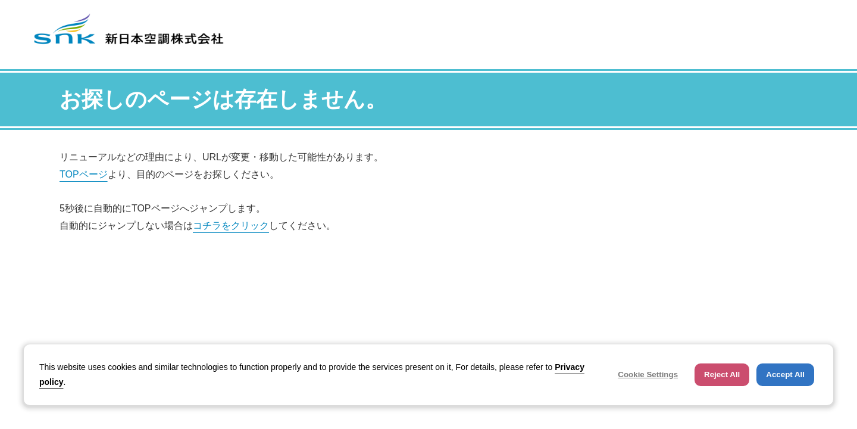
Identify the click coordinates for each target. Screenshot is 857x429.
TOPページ (84, 174)
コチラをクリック (231, 225)
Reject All (722, 374)
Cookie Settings (648, 374)
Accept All (785, 374)
